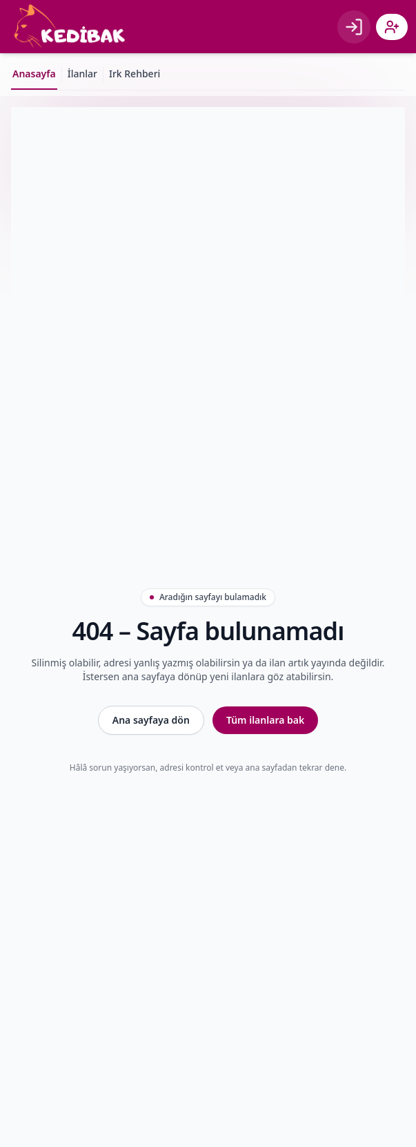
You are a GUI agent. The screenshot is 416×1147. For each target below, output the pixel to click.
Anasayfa (34, 73)
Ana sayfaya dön (151, 719)
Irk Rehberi (134, 73)
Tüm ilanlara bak (265, 719)
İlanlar (82, 73)
